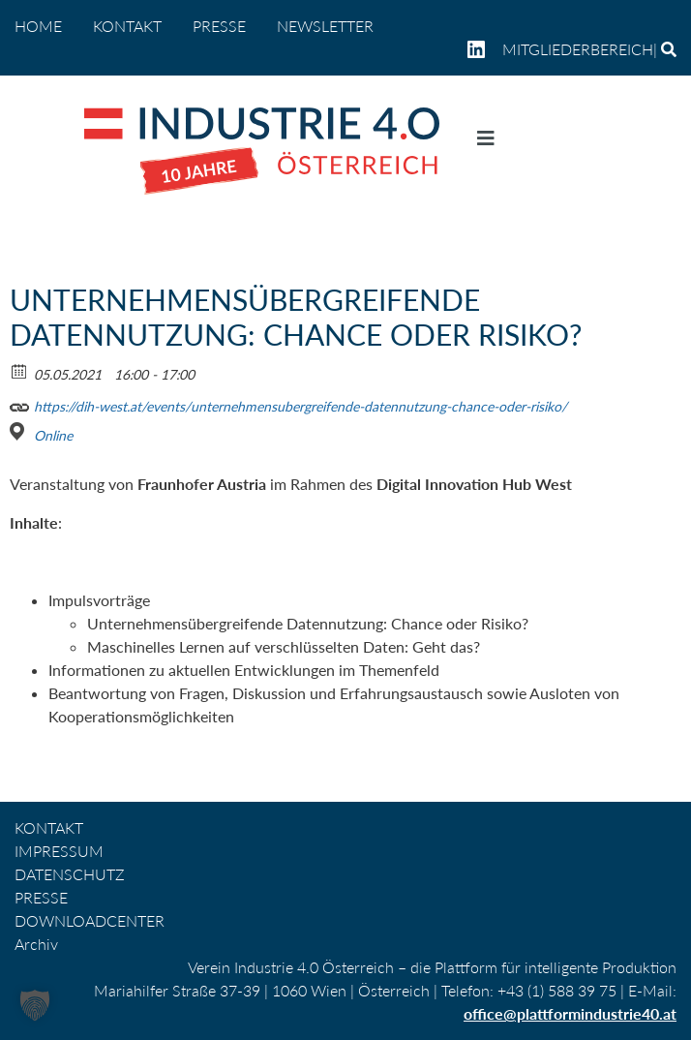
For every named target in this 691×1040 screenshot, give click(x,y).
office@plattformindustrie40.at (570, 1013)
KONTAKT (127, 25)
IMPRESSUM (59, 850)
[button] (35, 1005)
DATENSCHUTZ (70, 874)
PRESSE (219, 25)
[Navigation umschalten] (486, 142)
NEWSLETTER (325, 25)
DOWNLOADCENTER (90, 920)
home (38, 25)
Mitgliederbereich (577, 49)
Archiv (36, 943)
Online (53, 435)
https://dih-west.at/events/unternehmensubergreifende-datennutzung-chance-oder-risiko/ (288, 403)
